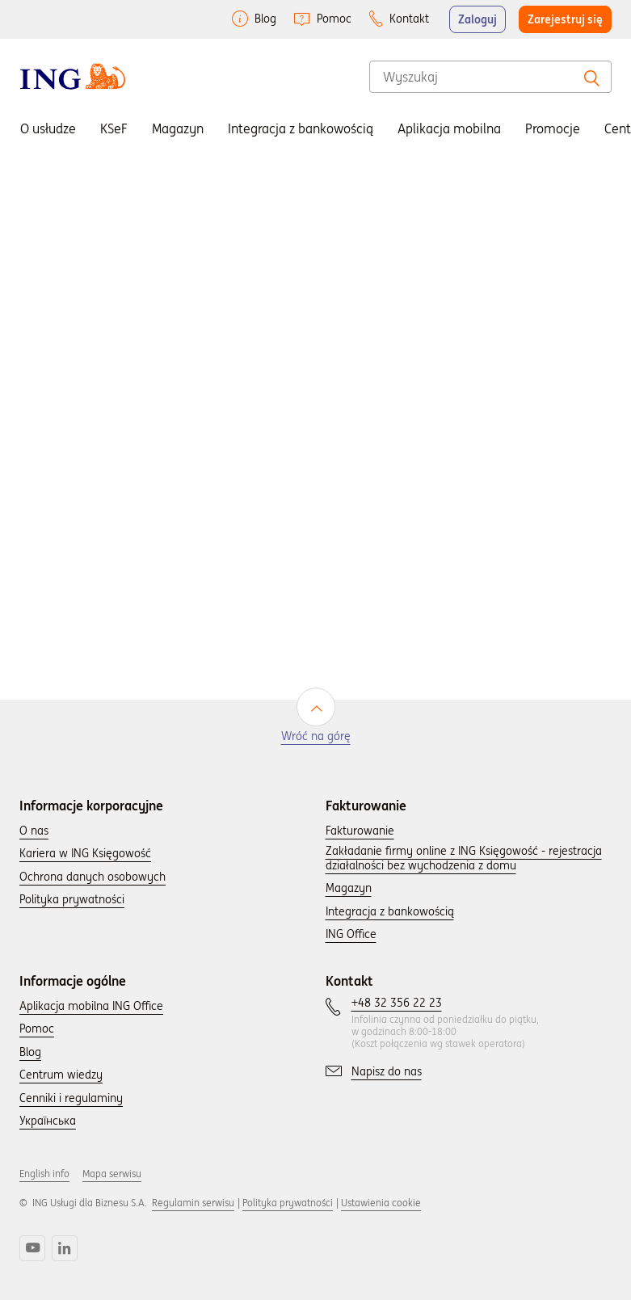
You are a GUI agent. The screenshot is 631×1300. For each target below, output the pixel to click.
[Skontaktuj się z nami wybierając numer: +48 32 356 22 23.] (396, 1003)
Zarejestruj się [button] (565, 19)
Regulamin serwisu (193, 1203)
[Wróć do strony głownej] (72, 76)
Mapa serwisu (111, 1173)
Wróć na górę (316, 736)
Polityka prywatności (287, 1203)
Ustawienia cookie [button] (381, 1203)
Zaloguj (477, 19)
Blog (265, 18)
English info (44, 1173)
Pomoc (334, 18)
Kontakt (409, 18)
